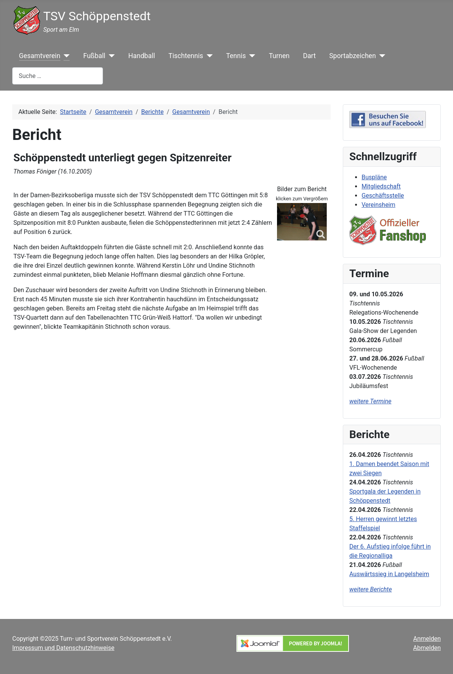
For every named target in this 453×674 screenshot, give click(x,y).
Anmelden (427, 638)
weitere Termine (370, 401)
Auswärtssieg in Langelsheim (389, 574)
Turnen (279, 56)
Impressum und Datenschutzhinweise (63, 647)
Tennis (236, 56)
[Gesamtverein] (65, 56)
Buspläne (374, 177)
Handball (141, 56)
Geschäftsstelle (383, 195)
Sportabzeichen (352, 56)
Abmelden (427, 647)
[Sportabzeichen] (380, 56)
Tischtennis (185, 56)
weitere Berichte (370, 589)
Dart (309, 56)
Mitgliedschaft (381, 186)
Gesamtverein (39, 56)
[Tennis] (251, 56)
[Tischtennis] (208, 56)
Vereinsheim (378, 204)
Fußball (94, 56)
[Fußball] (110, 56)
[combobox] (57, 75)
